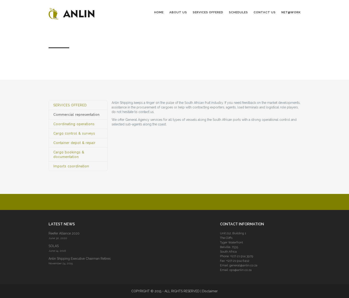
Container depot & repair (74, 143)
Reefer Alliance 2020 (64, 233)
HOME (159, 12)
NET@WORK (291, 12)
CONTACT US (265, 12)
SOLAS (54, 246)
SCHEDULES (238, 12)
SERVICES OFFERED (208, 12)
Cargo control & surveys (74, 133)
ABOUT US (178, 12)
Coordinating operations (74, 124)
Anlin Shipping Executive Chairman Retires (80, 258)
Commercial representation (76, 114)
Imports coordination (71, 166)
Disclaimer (210, 291)
